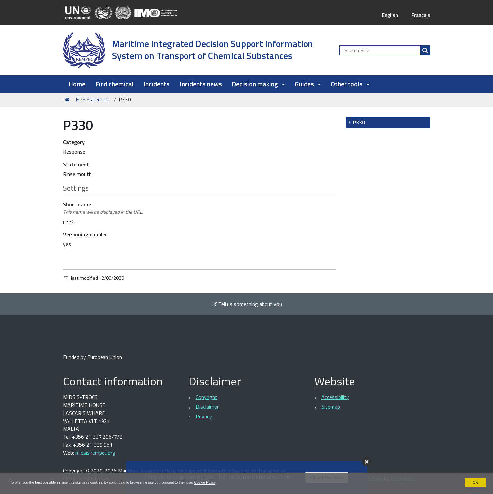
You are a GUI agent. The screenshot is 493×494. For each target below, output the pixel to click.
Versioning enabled (85, 234)
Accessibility (335, 397)
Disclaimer (207, 407)
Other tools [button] (350, 84)
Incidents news (201, 84)
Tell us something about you (246, 304)
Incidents (157, 84)
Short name (103, 208)
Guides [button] (308, 84)
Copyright (206, 397)
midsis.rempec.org (95, 453)
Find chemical (114, 84)
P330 (359, 122)
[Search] (425, 50)
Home (76, 84)
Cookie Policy (229, 482)
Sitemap (330, 407)
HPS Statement (92, 99)
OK (475, 482)
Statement (76, 164)
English (388, 15)
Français (420, 15)
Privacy (204, 416)
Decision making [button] (258, 84)
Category (74, 142)
